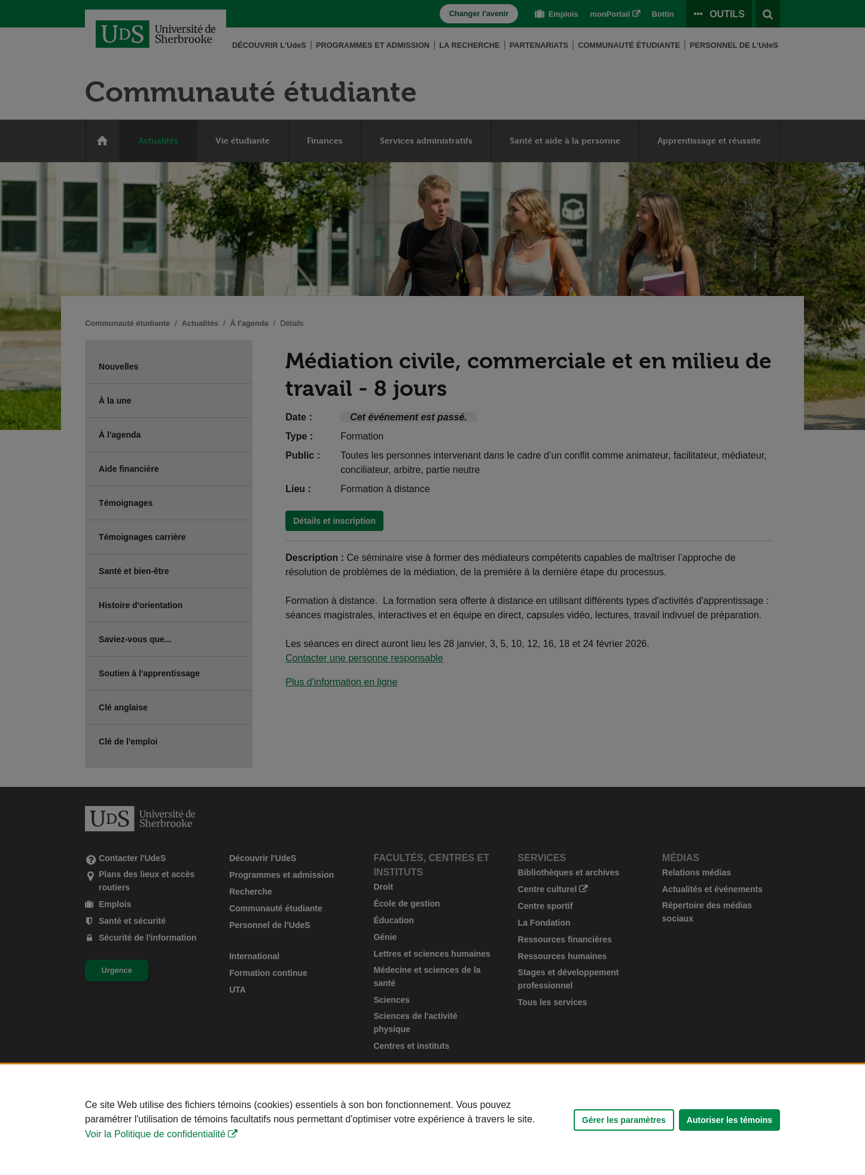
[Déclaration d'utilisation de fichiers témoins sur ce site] (432, 1119)
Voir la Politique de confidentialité (155, 1134)
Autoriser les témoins (729, 1120)
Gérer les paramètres (624, 1120)
